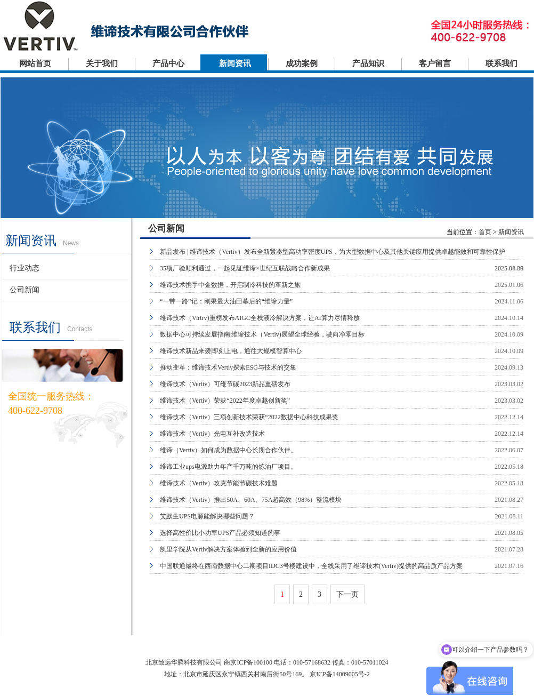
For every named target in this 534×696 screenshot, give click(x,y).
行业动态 (24, 268)
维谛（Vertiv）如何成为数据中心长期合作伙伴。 (228, 450)
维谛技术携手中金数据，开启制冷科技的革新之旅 (230, 285)
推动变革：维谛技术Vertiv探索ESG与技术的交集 (228, 367)
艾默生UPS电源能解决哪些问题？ (207, 516)
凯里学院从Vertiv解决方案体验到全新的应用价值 (228, 549)
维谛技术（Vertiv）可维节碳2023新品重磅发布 (225, 384)
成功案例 (302, 63)
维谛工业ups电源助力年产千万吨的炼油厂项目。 (228, 466)
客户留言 (435, 63)
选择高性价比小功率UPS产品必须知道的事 (220, 533)
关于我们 (102, 63)
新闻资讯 (235, 63)
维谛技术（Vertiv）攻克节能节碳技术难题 (219, 483)
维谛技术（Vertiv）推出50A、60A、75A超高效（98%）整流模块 (251, 499)
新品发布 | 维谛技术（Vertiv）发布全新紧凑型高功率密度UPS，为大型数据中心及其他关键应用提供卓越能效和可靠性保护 (332, 251)
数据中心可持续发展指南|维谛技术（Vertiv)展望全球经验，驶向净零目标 (262, 334)
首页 (485, 232)
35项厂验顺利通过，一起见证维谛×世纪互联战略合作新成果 (245, 268)
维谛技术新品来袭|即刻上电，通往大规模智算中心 (231, 351)
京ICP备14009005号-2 (340, 674)
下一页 (347, 594)
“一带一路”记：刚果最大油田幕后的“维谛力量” (226, 301)
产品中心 (168, 63)
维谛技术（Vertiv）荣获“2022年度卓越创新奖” (225, 400)
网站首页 (35, 63)
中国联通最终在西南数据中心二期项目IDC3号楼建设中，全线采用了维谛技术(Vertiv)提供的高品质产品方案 (311, 566)
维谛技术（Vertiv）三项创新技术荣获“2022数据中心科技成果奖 (249, 417)
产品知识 (368, 63)
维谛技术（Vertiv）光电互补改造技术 (212, 433)
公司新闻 (24, 290)
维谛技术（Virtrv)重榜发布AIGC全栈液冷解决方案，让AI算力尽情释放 (260, 318)
